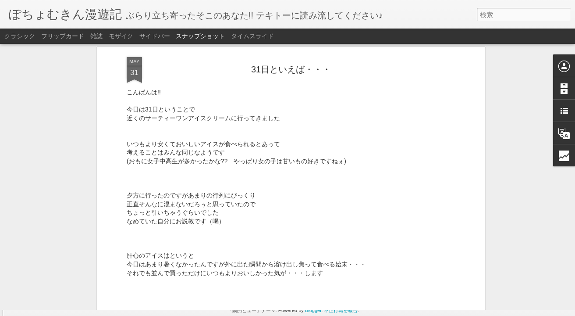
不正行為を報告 (341, 310)
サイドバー (154, 36)
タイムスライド (252, 36)
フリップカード (62, 36)
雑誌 (96, 36)
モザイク (121, 36)
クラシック (19, 36)
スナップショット (200, 36)
